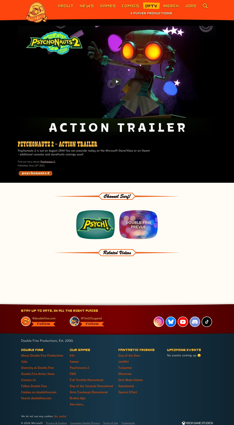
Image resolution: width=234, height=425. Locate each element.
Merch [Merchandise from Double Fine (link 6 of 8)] (171, 5)
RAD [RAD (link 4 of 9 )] (73, 370)
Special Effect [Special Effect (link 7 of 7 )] (128, 388)
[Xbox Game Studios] (197, 419)
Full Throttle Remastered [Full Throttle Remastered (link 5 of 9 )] (87, 376)
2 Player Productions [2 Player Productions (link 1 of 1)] (151, 13)
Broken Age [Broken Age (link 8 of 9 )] (78, 394)
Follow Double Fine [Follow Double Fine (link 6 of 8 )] (34, 382)
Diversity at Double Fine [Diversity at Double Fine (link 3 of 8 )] (37, 363)
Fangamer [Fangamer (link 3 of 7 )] (125, 363)
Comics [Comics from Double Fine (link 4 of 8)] (130, 5)
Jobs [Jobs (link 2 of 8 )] (24, 357)
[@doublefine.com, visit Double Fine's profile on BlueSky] (42, 317)
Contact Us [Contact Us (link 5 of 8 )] (28, 376)
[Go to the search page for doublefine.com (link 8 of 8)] (205, 5)
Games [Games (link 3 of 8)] (108, 5)
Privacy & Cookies (56, 419)
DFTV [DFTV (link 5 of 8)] (151, 5)
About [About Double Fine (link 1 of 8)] (66, 5)
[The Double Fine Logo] (36, 12)
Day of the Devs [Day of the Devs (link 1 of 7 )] (129, 351)
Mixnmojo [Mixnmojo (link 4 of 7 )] (125, 370)
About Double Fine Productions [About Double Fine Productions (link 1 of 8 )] (42, 351)
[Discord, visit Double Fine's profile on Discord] (195, 318)
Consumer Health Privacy (86, 419)
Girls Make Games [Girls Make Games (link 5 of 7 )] (130, 376)
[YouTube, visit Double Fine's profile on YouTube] (183, 318)
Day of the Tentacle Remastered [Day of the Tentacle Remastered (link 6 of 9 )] (92, 382)
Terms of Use (112, 419)
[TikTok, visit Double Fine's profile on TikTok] (207, 318)
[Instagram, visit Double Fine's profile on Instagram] (159, 318)
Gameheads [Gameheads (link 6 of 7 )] (126, 382)
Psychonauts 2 (47, 161)
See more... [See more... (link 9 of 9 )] (77, 400)
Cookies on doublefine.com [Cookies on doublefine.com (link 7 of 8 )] (39, 388)
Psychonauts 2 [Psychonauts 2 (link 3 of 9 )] (80, 363)
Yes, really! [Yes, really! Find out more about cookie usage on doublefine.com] (60, 412)
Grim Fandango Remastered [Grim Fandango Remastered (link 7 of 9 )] (89, 388)
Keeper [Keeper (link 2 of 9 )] (75, 357)
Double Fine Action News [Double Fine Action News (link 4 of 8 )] (38, 370)
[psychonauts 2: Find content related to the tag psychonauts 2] (35, 173)
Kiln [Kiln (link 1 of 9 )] (72, 351)
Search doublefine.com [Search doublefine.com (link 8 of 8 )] (36, 394)
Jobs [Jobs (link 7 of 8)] (191, 5)
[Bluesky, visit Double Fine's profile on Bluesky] (171, 318)
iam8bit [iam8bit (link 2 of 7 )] (123, 357)
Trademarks (130, 419)
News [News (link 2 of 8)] (87, 5)
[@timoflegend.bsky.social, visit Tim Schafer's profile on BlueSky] (90, 317)
